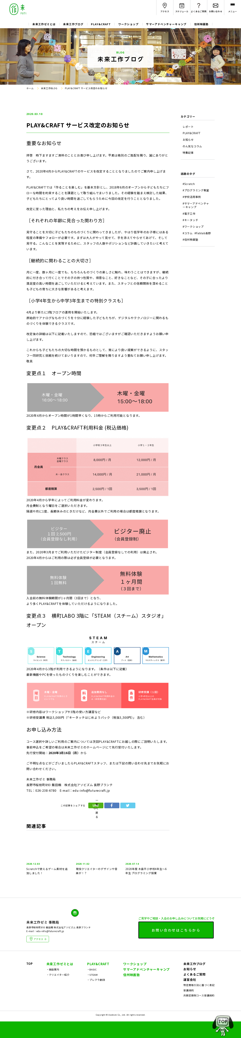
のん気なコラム (192, 146)
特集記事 (188, 152)
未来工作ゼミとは (44, 24)
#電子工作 (189, 213)
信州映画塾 (201, 24)
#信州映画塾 (190, 239)
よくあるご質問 (194, 990)
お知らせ (188, 139)
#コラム (188, 233)
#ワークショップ (193, 226)
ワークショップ (128, 24)
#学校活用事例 (192, 197)
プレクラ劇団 (97, 996)
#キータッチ (190, 220)
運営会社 (189, 996)
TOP (29, 980)
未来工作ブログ (73, 24)
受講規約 (188, 1007)
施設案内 (54, 986)
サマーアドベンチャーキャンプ (166, 24)
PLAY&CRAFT (101, 24)
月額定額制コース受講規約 (198, 1012)
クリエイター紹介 (59, 991)
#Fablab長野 (202, 233)
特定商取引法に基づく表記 (199, 1001)
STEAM (93, 991)
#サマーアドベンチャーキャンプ (196, 205)
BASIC (93, 986)
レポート (188, 127)
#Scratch (189, 184)
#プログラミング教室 (196, 190)
